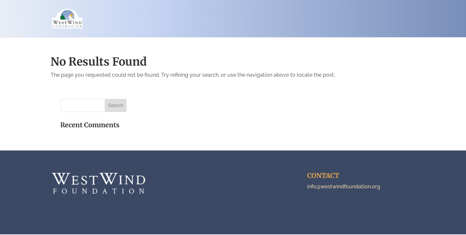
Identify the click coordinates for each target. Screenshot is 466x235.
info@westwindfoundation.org (343, 186)
